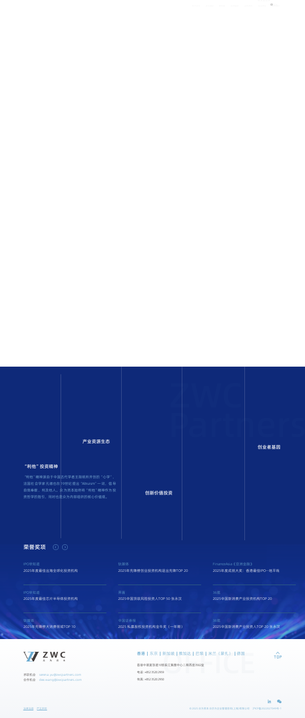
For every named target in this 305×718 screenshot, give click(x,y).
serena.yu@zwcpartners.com (60, 674)
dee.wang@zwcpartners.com (60, 679)
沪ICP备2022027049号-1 (267, 708)
